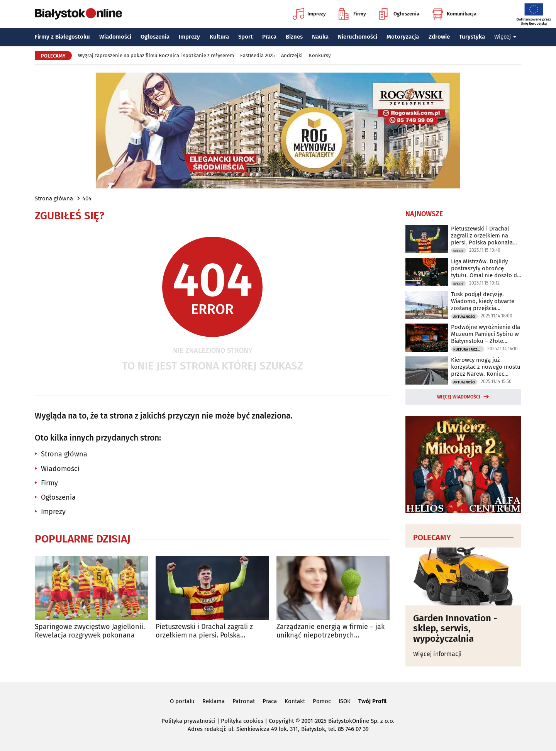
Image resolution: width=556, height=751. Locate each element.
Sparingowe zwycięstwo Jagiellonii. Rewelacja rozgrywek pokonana (90, 631)
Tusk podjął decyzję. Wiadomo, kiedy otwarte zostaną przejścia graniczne (482, 301)
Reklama (213, 701)
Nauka (320, 36)
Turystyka (472, 36)
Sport (245, 36)
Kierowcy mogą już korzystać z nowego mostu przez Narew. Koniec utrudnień (485, 366)
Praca (269, 36)
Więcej (505, 36)
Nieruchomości (357, 36)
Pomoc (322, 701)
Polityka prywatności (188, 720)
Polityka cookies (242, 720)
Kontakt (295, 701)
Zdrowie (439, 36)
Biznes (294, 36)
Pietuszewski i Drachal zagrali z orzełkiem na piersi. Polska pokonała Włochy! (204, 631)
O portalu (182, 701)
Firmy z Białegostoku (62, 36)
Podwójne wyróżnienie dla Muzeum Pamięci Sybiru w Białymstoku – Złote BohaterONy (485, 334)
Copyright (281, 720)
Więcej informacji (437, 654)
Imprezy (309, 14)
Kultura (219, 36)
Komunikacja (454, 14)
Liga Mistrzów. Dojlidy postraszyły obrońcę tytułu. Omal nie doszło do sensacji (485, 268)
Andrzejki (292, 55)
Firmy (352, 14)
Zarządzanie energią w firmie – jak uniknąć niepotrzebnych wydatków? (330, 631)
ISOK (345, 701)
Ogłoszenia (399, 14)
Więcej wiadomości (458, 397)
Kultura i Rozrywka (468, 349)
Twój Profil (372, 701)
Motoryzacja (402, 36)
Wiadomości (115, 36)
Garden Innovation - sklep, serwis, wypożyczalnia (455, 628)
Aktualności (464, 317)
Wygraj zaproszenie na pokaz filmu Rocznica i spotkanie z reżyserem (156, 55)
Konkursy (320, 55)
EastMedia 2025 (257, 55)
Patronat (243, 701)
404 (87, 198)
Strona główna (54, 198)
